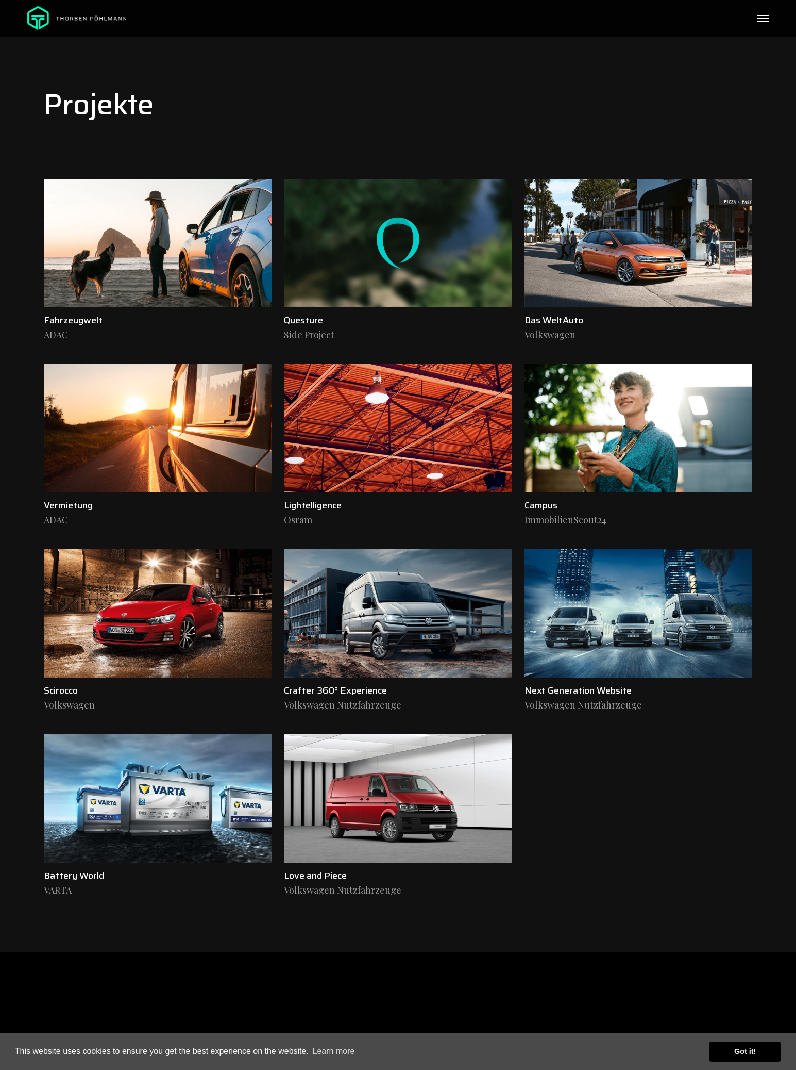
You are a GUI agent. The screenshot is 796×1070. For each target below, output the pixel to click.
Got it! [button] (745, 1051)
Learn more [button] (334, 1051)
